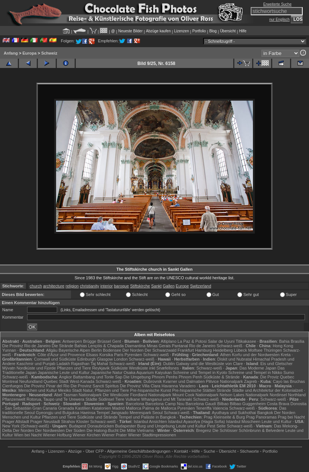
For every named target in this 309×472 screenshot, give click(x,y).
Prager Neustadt (45, 421)
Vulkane (133, 399)
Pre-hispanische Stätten (193, 390)
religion (71, 286)
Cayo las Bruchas (289, 381)
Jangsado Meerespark (131, 412)
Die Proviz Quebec (277, 377)
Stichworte (249, 451)
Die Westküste (116, 395)
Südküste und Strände (97, 417)
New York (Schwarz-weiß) (25, 426)
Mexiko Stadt (70, 390)
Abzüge (75, 451)
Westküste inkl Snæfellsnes (154, 368)
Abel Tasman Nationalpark (77, 395)
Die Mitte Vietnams (137, 430)
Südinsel (106, 399)
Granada (66, 408)
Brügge (89, 341)
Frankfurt (186, 350)
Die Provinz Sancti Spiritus (95, 386)
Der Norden (133, 350)
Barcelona (135, 403)
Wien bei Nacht (28, 435)
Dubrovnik (152, 381)
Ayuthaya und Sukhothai (234, 412)
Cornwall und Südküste (55, 359)
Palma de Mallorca (159, 408)
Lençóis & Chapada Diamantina (117, 346)
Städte (91, 399)
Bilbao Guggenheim (248, 403)
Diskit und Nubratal (234, 359)
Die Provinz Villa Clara (140, 386)
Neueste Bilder (130, 31)
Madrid (118, 408)
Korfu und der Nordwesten (255, 354)
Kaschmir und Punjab (36, 363)
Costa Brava (278, 403)
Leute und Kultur (276, 421)
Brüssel (104, 341)
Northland (297, 395)
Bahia (284, 341)
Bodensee (112, 350)
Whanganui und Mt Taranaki (166, 399)
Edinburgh (86, 359)
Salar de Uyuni (221, 341)
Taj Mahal (99, 363)
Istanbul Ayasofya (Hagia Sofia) (196, 421)
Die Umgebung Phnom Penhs (150, 377)
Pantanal (180, 346)
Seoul (157, 412)
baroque (121, 286)
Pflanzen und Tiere (74, 368)
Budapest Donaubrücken (91, 426)
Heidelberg (223, 350)
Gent (116, 341)
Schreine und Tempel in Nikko (255, 372)
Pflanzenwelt (13, 399)
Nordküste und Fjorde (36, 368)
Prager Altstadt (15, 421)
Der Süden (75, 430)
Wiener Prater (114, 435)
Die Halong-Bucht (102, 430)
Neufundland (30, 381)
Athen (225, 354)
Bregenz (203, 430)
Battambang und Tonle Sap (98, 377)
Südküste (119, 368)
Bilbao (223, 403)
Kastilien (83, 408)
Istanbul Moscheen (243, 421)
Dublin (169, 363)
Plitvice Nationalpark (224, 381)
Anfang (11, 53)
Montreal (10, 381)
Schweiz (49, 53)
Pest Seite (216, 426)
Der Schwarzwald (160, 350)
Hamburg (203, 350)
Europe (182, 286)
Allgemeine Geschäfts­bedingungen (138, 451)
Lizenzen (181, 31)
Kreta (285, 354)
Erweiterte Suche (277, 4)
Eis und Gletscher (276, 363)
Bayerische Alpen (74, 350)
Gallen (169, 286)
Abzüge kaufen (158, 31)
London (121, 359)
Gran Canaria (44, 408)
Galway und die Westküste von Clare (209, 363)
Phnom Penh (190, 377)
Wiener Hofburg (57, 435)
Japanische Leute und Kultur (64, 372)
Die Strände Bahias (69, 346)
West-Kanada (82, 381)
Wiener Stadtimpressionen (152, 435)
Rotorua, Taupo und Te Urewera (55, 399)
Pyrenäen (133, 354)
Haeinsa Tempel (95, 412)
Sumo (288, 372)
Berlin (96, 350)
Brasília (298, 341)
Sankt (156, 286)
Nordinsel (278, 395)
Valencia (220, 408)
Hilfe (243, 31)
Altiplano (168, 341)
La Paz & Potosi (192, 341)
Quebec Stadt (55, 381)
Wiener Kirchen (87, 435)
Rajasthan (80, 363)
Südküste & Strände (222, 377)
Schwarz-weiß (229, 346)
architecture (53, 286)
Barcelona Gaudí (200, 403)
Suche (209, 451)
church (36, 286)
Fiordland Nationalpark (150, 395)
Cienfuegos (12, 386)
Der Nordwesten (50, 430)
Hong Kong (283, 346)
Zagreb (250, 381)
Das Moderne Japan (258, 368)
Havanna (170, 386)
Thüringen (273, 350)
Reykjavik (101, 368)
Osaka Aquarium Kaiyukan (148, 372)
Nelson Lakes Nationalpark (243, 395)
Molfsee (255, 350)
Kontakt (181, 451)
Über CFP (94, 451)
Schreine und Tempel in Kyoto (200, 372)
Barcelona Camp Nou (164, 403)
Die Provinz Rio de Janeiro (26, 346)
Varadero (187, 386)
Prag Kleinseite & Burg (224, 417)
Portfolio (199, 31)
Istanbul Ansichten (150, 421)
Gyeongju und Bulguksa (57, 412)
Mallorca (134, 408)
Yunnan (9, 350)
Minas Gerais (159, 346)
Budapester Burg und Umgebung (145, 426)
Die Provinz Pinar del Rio (46, 386)
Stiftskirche (140, 286)
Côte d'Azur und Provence (61, 354)
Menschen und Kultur (37, 390)
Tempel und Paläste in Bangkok (147, 417)
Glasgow (105, 359)
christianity (89, 286)
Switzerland (200, 286)
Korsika (106, 354)
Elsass (92, 354)
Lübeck (240, 350)
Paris (118, 354)
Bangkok (265, 412)
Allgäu (52, 350)
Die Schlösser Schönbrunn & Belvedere (248, 430)
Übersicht (227, 31)
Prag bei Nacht (291, 417)
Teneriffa (203, 408)
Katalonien (101, 408)
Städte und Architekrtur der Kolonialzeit (267, 390)
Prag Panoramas (261, 417)
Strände (224, 390)
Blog (213, 31)
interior (106, 286)
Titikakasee (245, 341)
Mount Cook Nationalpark (195, 395)
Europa (29, 53)
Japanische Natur (107, 372)
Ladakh (63, 363)
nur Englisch (279, 19)
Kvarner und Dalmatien (184, 381)
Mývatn (8, 368)
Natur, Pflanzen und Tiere (106, 390)
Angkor (65, 377)
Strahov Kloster (75, 421)
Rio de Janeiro (202, 346)
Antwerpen (72, 341)
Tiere (119, 399)
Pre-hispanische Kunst (150, 390)
